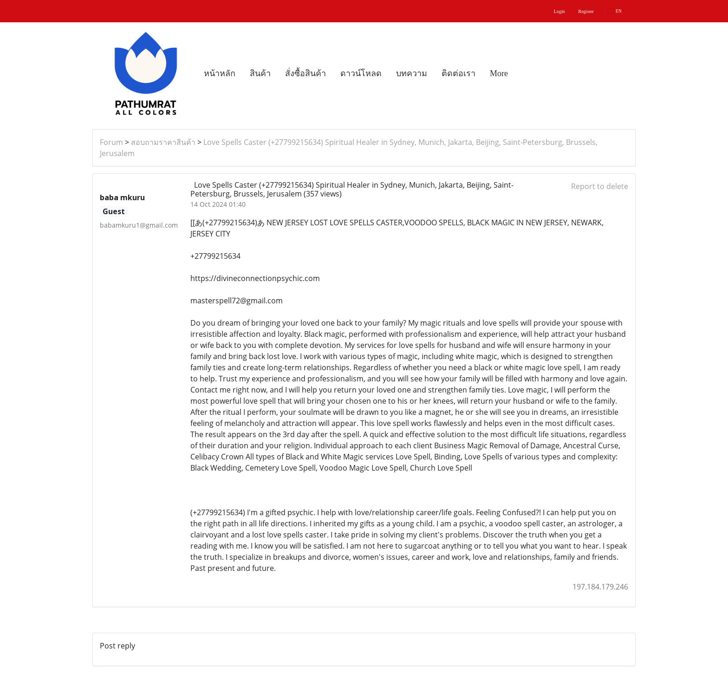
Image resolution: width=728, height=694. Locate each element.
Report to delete (599, 186)
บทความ (411, 73)
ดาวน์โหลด (361, 73)
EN (615, 10)
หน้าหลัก (219, 73)
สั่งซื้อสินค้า (305, 73)
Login (559, 11)
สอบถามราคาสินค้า (163, 142)
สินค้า (260, 73)
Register (586, 11)
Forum (111, 142)
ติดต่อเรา (458, 73)
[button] (523, 73)
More (499, 73)
